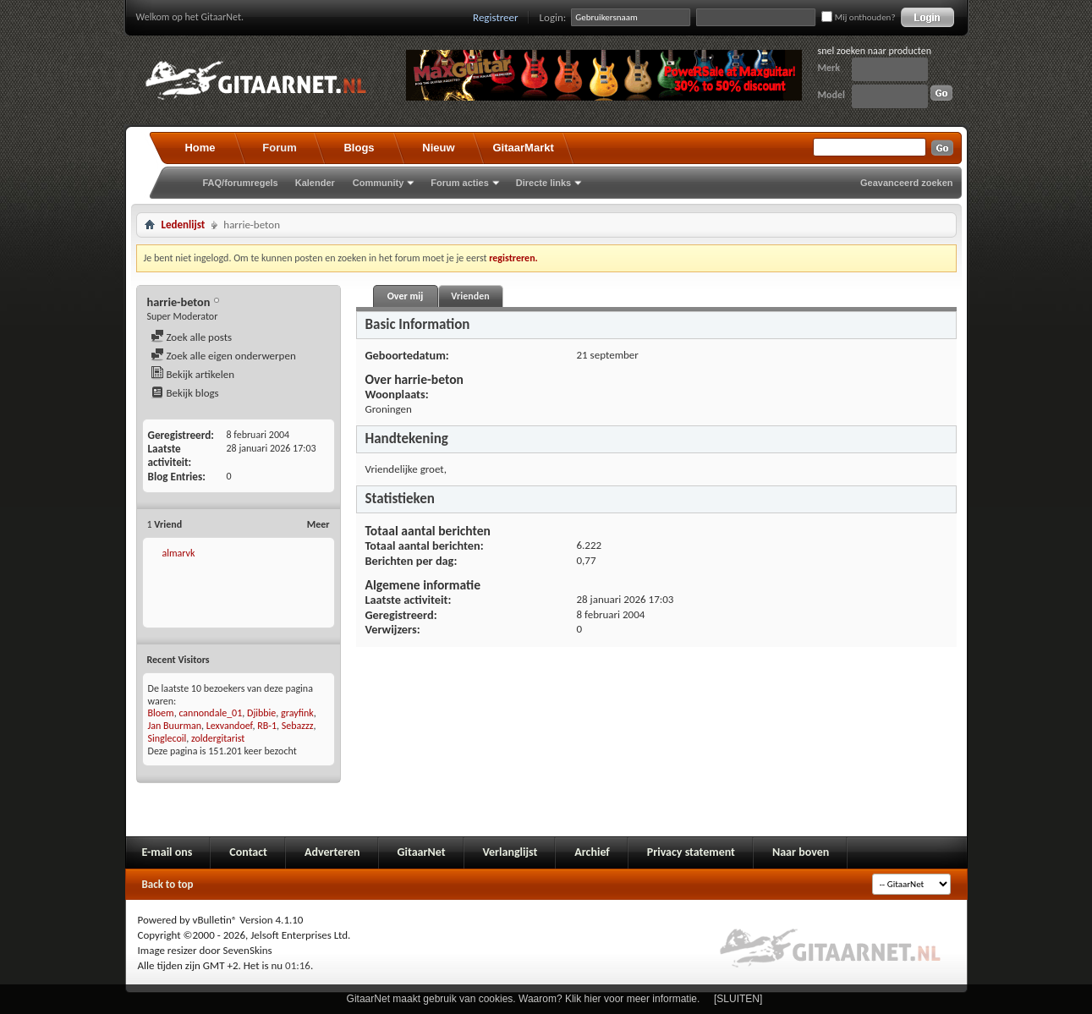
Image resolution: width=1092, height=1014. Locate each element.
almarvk (178, 553)
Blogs (358, 147)
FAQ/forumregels (240, 183)
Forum (279, 147)
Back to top (168, 884)
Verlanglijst (510, 852)
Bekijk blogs (185, 392)
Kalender (315, 183)
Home (199, 147)
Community (378, 183)
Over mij (405, 296)
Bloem (161, 713)
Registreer (496, 17)
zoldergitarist (217, 738)
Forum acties (459, 183)
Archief (591, 852)
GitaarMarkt (523, 147)
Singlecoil (167, 738)
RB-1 (267, 726)
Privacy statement (691, 852)
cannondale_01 (210, 713)
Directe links (543, 183)
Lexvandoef (229, 726)
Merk (829, 68)
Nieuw (438, 147)
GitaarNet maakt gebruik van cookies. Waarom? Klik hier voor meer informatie (522, 999)
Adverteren (332, 852)
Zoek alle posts (192, 337)
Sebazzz (298, 726)
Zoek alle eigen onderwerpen (223, 355)
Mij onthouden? (858, 17)
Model (831, 95)
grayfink (297, 713)
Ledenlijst (184, 224)
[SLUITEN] (738, 999)
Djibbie (261, 713)
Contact (248, 852)
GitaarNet (422, 852)
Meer (318, 524)
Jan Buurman (175, 726)
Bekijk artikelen (193, 374)
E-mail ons (167, 852)
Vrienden (470, 296)
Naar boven (800, 852)
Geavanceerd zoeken (906, 183)
